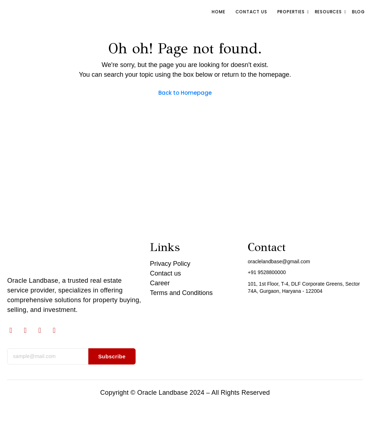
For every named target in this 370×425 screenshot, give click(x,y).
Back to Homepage (185, 93)
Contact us (251, 12)
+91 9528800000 (267, 272)
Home (218, 12)
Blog (358, 12)
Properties (291, 12)
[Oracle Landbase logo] (40, 255)
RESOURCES (329, 12)
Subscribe (111, 356)
